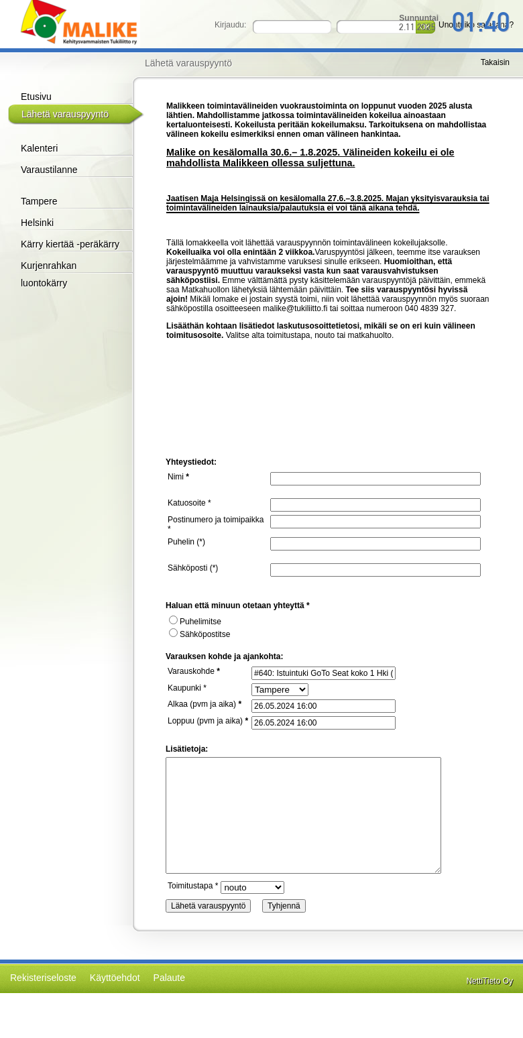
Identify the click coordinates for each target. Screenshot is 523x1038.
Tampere (39, 201)
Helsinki (37, 222)
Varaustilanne (49, 169)
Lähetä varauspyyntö (65, 114)
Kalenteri (39, 148)
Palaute (169, 977)
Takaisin (495, 62)
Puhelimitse (195, 621)
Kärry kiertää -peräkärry (70, 244)
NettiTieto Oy (489, 981)
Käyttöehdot (115, 977)
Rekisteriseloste (43, 977)
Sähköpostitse (199, 634)
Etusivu (36, 96)
